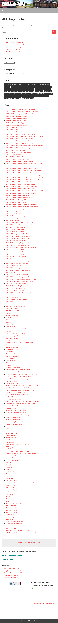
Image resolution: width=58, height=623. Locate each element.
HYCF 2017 (9, 397)
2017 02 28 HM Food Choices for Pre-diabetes (19, 225)
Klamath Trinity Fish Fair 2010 (14, 424)
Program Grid (10, 472)
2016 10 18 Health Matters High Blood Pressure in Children (23, 141)
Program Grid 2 (10, 474)
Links (7, 429)
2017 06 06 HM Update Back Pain (16, 252)
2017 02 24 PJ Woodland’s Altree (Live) (17, 220)
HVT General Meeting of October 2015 (17, 395)
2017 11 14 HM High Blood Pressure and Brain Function (22, 293)
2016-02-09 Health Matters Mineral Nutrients (19, 161)
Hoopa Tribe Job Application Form (16, 372)
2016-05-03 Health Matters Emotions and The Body (21, 184)
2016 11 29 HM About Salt (14, 155)
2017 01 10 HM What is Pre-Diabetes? (17, 211)
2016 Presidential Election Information (17, 159)
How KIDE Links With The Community (17, 379)
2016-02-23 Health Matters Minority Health (19, 166)
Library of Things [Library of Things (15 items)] (47, 94)
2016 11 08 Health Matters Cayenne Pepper (19, 148)
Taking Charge (10, 497)
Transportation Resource (13, 508)
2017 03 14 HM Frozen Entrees (15, 229)
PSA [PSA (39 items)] (48, 96)
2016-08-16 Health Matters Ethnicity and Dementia (21, 204)
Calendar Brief (10, 324)
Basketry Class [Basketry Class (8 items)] (34, 84)
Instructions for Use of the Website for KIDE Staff (20, 404)
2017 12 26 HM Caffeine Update (15, 306)
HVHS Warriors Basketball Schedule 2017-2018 (20, 390)
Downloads (9, 349)
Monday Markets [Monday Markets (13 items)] (14, 96)
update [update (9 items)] (24, 98)
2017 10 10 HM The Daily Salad (15, 286)
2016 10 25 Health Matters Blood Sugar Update (20, 143)
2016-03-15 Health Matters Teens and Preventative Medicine (24, 170)
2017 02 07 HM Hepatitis (13, 218)
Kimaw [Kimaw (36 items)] (15, 94)
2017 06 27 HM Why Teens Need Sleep (17, 261)
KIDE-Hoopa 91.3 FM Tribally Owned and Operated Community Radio (26, 533)
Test (7, 501)
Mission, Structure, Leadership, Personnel (18, 444)
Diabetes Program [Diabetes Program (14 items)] (46, 87)
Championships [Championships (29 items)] (15, 87)
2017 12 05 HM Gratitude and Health (17, 300)
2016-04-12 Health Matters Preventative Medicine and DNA (23, 180)
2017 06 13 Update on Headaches (16, 254)
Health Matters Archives (13, 368)
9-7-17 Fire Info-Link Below (14, 311)
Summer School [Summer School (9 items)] (9, 98)
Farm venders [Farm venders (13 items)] (18, 89)
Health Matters (10, 365)
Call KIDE (8, 331)
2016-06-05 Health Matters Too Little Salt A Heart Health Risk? (24, 191)
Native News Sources (12, 449)
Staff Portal (9, 494)
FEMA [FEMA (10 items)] (24, 89)
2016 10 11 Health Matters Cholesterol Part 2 (19, 139)
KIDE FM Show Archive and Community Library (19, 415)
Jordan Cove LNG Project (13, 408)
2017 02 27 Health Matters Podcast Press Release (20, 223)
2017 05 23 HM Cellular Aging (15, 250)
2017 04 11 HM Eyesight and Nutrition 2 (18, 236)
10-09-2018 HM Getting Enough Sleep (17, 116)
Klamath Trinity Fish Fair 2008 (14, 420)
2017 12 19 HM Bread (12, 304)
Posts (7, 469)
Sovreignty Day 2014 (12, 490)
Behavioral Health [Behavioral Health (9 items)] (44, 84)
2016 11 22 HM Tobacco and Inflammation (18, 152)
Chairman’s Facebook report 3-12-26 (17, 47)
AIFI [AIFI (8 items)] (6, 84)
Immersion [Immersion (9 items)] (7, 94)
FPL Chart (9, 363)
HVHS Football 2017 (12, 383)
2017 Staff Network (12, 309)
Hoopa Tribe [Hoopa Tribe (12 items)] (31, 91)
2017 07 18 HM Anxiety (13, 268)
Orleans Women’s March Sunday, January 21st (19, 451)
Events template (11, 361)
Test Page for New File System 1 (15, 503)
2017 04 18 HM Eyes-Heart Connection (17, 238)
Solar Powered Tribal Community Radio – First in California (23, 483)
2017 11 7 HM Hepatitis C (13, 297)
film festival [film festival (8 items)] (30, 89)
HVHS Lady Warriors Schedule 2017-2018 (18, 388)
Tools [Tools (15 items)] (19, 98)
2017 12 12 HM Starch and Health (16, 302)
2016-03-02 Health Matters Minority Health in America (22, 168)
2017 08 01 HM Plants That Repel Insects (18, 270)
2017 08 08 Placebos (12, 272)
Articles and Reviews (12, 315)
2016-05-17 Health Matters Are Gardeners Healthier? (21, 186)
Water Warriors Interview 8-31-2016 (16, 524)
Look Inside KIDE (11, 435)
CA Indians (9, 320)
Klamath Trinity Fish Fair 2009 (14, 422)
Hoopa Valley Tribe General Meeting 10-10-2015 (20, 377)
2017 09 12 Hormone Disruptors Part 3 (17, 277)
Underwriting (10, 515)
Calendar (8, 322)
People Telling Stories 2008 (14, 458)
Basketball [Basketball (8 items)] (26, 84)
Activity (8, 313)
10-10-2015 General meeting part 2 (16, 121)
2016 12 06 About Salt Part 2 (14, 157)
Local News (9, 431)
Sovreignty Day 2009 (12, 487)
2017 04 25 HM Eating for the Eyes (16, 241)
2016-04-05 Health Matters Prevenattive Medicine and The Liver (25, 177)
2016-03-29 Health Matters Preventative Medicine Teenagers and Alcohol (27, 175)
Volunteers (9, 519)
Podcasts (8, 463)
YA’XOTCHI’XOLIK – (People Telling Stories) (18, 531)
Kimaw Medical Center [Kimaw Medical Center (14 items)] (24, 94)
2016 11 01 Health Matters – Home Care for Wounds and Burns (25, 146)
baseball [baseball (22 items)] (20, 84)
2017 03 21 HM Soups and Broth (15, 232)
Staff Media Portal (11, 492)
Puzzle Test (9, 478)
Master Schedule (11, 438)
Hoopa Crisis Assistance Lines (29, 542)
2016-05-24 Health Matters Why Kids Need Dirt (20, 189)
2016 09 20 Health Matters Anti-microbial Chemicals (21, 134)
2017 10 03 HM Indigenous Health (16, 284)
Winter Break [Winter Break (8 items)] (30, 98)
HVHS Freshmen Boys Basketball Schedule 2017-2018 (22, 386)
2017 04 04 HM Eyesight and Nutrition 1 (18, 234)
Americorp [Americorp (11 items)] (10, 84)
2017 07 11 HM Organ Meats (14, 266)
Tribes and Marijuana (12, 510)
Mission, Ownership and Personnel (12, 556)
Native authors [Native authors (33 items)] (32, 96)
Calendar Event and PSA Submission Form (18, 329)
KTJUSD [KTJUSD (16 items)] (32, 94)
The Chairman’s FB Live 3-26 (14, 42)
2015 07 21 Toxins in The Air (14, 127)
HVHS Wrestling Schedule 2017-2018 (17, 392)
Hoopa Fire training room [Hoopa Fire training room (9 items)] (20, 91)
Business (8, 318)
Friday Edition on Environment (15, 45)
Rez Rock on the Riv (12, 481)
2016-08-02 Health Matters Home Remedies (19, 202)
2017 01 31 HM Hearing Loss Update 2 (17, 216)
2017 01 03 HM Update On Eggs (15, 209)
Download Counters (12, 347)
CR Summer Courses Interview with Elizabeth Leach (21, 343)
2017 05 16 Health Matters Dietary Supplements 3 (21, 247)
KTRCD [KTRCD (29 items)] (37, 94)
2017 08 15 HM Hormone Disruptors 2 (17, 275)
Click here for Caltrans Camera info (43, 604)
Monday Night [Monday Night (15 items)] (23, 96)
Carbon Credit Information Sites (15, 333)
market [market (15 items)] (7, 96)
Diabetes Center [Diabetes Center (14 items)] (24, 87)
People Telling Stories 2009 (14, 460)
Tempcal (8, 499)
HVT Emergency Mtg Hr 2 (13, 52)
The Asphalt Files (11, 506)
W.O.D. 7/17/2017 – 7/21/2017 (15, 521)
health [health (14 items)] (7, 91)
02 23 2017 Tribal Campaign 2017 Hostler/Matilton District (23, 109)
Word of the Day (11, 528)
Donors (8, 345)
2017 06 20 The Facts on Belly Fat (16, 257)
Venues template (11, 517)
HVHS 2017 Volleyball (12, 381)
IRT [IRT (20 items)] (12, 94)
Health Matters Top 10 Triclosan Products (18, 370)
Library (8, 426)
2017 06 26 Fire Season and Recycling (17, 259)
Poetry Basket (10, 465)
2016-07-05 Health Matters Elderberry (17, 195)
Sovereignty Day (11, 485)
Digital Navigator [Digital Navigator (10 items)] (9, 89)
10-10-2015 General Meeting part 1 (16, 118)
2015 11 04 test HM (12, 130)
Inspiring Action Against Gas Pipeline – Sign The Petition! (22, 401)
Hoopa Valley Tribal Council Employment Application (21, 374)
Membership (10, 442)
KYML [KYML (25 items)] (41, 94)
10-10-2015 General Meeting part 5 (16, 125)
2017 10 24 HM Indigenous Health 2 (16, 290)
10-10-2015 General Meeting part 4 (16, 123)
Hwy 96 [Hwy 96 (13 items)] (46, 91)
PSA (7, 476)
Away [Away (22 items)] (15, 84)
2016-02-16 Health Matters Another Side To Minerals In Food (24, 164)
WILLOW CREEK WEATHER (43, 610)
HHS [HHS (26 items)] (11, 91)
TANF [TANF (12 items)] (15, 98)
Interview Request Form (13, 406)
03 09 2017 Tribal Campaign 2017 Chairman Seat (20, 114)
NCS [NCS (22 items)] (38, 96)
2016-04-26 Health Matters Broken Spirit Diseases (21, 182)
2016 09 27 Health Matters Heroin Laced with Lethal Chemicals (24, 137)
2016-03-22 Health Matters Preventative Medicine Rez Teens (24, 173)
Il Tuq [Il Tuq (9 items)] (50, 91)
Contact (8, 340)
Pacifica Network (11, 456)
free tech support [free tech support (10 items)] (45, 89)
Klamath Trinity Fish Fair (13, 417)
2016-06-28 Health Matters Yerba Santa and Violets (21, 193)
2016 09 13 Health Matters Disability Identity (19, 132)
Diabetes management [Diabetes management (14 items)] (35, 87)
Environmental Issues (12, 354)
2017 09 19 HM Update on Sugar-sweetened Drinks (21, 279)
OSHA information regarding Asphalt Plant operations (21, 454)
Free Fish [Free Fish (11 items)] (37, 89)
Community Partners (12, 338)
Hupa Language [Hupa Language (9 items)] (39, 91)
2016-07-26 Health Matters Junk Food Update (19, 200)
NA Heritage (9, 447)
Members (9, 440)
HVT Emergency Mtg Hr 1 (13, 49)
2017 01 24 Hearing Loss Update (15, 214)
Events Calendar (11, 358)
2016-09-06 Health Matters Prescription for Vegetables (22, 207)
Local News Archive (12, 433)
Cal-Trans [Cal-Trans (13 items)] (7, 87)
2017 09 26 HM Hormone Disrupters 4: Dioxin (19, 281)
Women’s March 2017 (12, 526)
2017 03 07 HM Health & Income (15, 227)
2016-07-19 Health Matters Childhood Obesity (19, 198)
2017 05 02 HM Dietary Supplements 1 (17, 243)
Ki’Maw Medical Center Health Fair (16, 411)
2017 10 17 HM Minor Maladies (15, 288)
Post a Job (9, 467)
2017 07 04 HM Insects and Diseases (17, 263)
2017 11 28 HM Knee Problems (15, 295)
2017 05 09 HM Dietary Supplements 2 (17, 245)
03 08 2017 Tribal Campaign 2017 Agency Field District (22, 112)
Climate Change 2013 (12, 336)
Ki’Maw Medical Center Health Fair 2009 (18, 413)
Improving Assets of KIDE (13, 399)
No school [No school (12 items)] (43, 96)
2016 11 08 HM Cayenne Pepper (15, 150)
